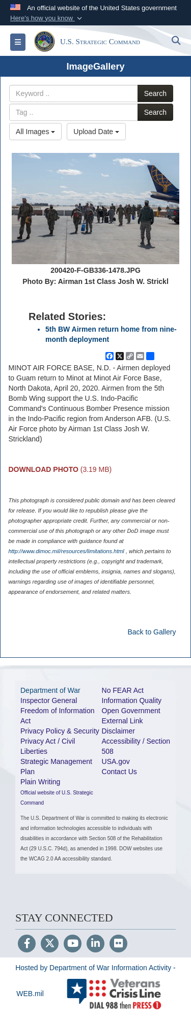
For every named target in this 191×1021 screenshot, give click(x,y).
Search (155, 93)
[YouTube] (72, 944)
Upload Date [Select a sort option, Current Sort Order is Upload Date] (96, 131)
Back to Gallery (151, 632)
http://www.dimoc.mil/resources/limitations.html (66, 551)
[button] (47, 18)
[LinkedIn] (95, 944)
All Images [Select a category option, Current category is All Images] (35, 131)
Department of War (50, 690)
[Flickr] (118, 944)
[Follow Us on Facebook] (27, 944)
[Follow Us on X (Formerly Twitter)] (50, 944)
